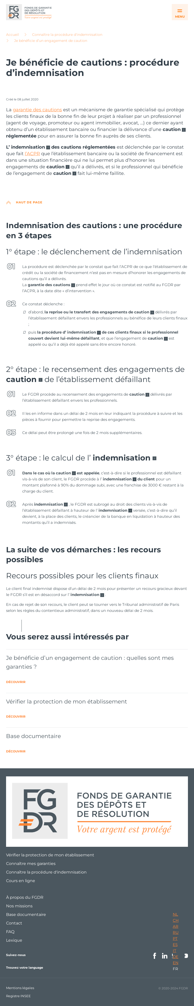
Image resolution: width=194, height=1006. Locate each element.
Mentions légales (20, 988)
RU (176, 932)
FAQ (10, 931)
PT (175, 938)
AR (175, 926)
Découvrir (16, 682)
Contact (14, 923)
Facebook (155, 956)
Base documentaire (26, 914)
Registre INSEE (18, 996)
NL (175, 914)
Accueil (12, 34)
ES (175, 944)
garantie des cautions (37, 110)
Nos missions (19, 906)
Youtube (185, 956)
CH (176, 920)
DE (175, 956)
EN (175, 962)
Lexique (14, 940)
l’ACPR (32, 153)
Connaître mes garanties (31, 863)
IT (174, 950)
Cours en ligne (20, 880)
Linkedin (165, 956)
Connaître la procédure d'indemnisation (67, 34)
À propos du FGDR (24, 897)
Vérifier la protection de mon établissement (50, 855)
